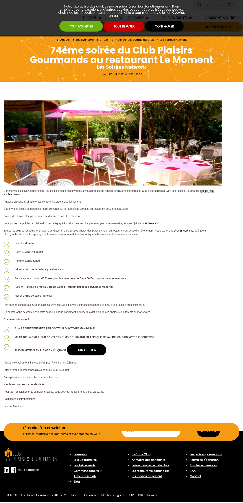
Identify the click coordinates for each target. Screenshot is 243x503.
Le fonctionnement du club (150, 466)
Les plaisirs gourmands (206, 455)
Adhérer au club (85, 477)
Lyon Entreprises (183, 230)
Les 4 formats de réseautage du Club (129, 39)
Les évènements (87, 39)
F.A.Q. (193, 471)
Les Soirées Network (173, 39)
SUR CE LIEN (89, 351)
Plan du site (90, 496)
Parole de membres (203, 466)
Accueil (65, 39)
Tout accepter (75, 27)
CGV (131, 496)
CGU (140, 496)
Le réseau (80, 455)
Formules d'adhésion (204, 461)
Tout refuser (124, 27)
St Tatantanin (151, 223)
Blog (77, 482)
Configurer (170, 27)
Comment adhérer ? (88, 471)
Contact (195, 477)
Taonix (75, 496)
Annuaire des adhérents (148, 461)
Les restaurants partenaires (150, 471)
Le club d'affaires (85, 461)
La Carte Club (141, 455)
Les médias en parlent (147, 477)
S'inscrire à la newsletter (44, 429)
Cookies (178, 12)
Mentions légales (113, 496)
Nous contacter (28, 470)
